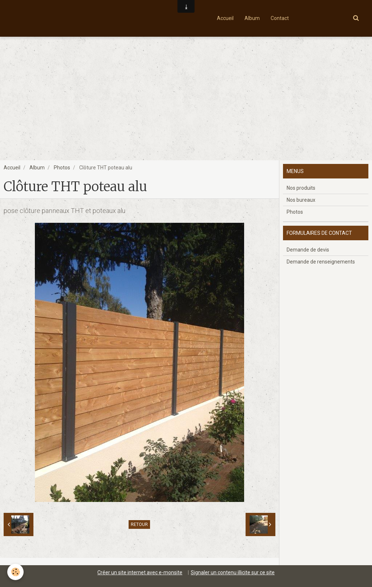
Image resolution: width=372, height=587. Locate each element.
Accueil (225, 18)
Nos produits (301, 188)
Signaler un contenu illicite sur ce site (233, 572)
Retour (139, 524)
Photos (62, 167)
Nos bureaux (301, 200)
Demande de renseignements (321, 262)
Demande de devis (308, 250)
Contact (280, 18)
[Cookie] (15, 572)
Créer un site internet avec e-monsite (139, 572)
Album (252, 18)
